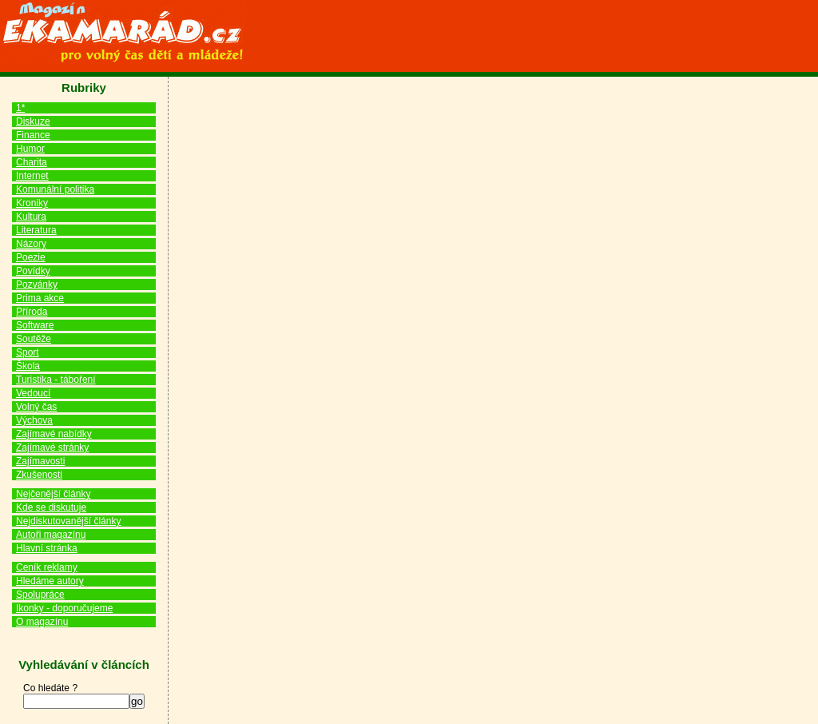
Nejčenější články (53, 493)
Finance (33, 135)
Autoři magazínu (50, 534)
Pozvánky (37, 284)
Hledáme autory (50, 581)
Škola (28, 366)
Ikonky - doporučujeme (64, 608)
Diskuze (33, 121)
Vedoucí (33, 393)
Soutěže (33, 338)
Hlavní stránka (46, 548)
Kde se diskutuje (51, 507)
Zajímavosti (40, 461)
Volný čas (36, 406)
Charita (31, 162)
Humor (30, 148)
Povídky (33, 270)
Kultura (31, 216)
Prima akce (40, 298)
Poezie (31, 257)
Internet (32, 175)
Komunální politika (55, 189)
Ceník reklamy (46, 567)
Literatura (36, 230)
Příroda (31, 311)
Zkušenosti (39, 474)
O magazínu (42, 621)
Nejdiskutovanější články (68, 521)
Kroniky (32, 203)
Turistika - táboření (56, 379)
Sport (27, 352)
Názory (31, 243)
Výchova (34, 420)
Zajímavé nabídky (54, 434)
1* (20, 107)
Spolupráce (40, 594)
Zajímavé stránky (52, 447)
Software (35, 325)
